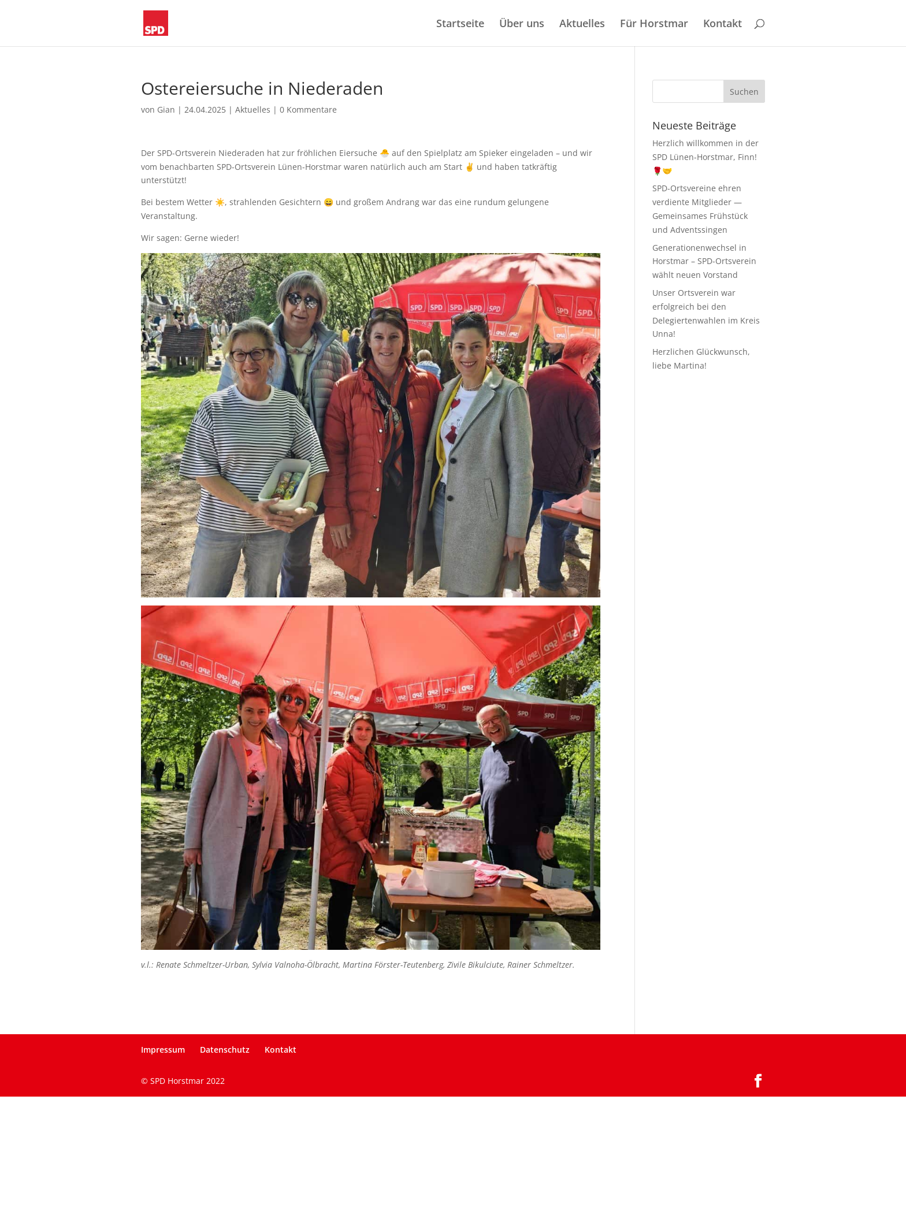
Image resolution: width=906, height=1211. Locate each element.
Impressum (163, 1049)
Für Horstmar (654, 24)
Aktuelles (582, 24)
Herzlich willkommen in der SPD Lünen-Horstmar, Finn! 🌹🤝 (705, 157)
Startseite (460, 24)
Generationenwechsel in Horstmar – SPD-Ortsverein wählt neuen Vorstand (704, 261)
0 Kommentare (308, 109)
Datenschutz (225, 1049)
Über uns (521, 24)
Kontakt (722, 24)
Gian (166, 109)
